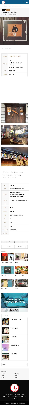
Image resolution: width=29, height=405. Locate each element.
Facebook (14, 398)
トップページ (6, 394)
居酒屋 (8, 10)
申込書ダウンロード (6, 396)
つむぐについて (13, 394)
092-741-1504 (14, 56)
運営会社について (20, 394)
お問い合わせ (23, 396)
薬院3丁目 (16, 375)
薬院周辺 (16, 377)
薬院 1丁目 (16, 373)
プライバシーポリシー (16, 396)
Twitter (12, 398)
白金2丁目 (3, 373)
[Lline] (14, 242)
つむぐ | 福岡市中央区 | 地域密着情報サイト (11, 403)
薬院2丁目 (3, 375)
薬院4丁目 (3, 377)
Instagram (16, 398)
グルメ (3, 10)
